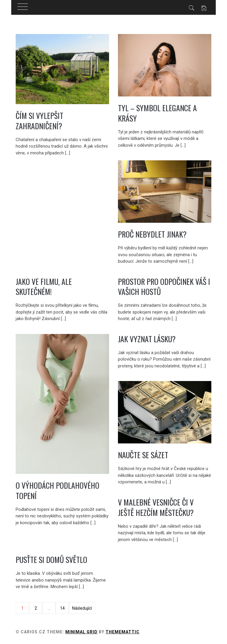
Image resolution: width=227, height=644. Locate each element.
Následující (82, 608)
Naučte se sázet (143, 455)
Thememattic (123, 632)
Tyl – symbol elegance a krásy (157, 113)
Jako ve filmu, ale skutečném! (44, 287)
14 (62, 608)
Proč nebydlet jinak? (152, 234)
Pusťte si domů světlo (51, 559)
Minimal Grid (81, 632)
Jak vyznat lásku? (147, 339)
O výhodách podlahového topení (57, 490)
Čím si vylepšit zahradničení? (39, 121)
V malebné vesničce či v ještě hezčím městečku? (156, 507)
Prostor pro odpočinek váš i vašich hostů (164, 287)
